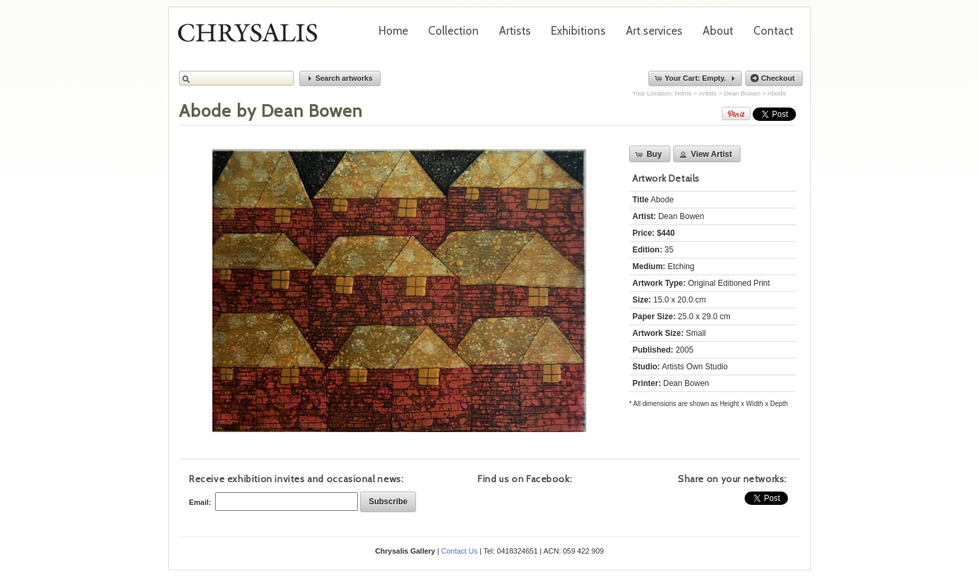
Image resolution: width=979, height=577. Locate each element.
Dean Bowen (742, 93)
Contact (773, 30)
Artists (515, 30)
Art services (654, 30)
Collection (453, 30)
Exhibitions (578, 30)
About (718, 30)
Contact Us (459, 551)
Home (393, 30)
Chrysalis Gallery (252, 37)
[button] (340, 78)
